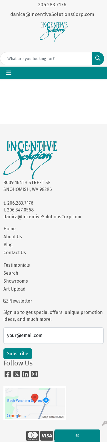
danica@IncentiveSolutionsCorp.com (52, 14)
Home (9, 228)
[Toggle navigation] (9, 73)
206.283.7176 (52, 5)
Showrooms (15, 281)
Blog (8, 244)
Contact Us (14, 252)
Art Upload (14, 289)
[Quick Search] (46, 58)
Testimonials (16, 265)
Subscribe (17, 353)
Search (10, 273)
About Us (12, 236)
